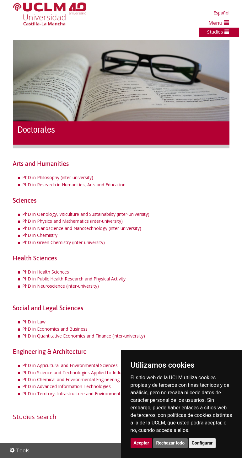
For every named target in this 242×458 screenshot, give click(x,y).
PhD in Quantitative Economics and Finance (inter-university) (83, 336)
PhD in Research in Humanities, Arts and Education (74, 185)
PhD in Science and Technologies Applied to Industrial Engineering (89, 372)
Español (221, 13)
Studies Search (34, 417)
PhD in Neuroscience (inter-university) (60, 286)
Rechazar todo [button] (170, 442)
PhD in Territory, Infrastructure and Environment (71, 394)
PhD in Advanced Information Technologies (66, 386)
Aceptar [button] (141, 442)
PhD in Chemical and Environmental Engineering (71, 379)
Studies (218, 32)
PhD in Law (34, 322)
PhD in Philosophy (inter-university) (57, 177)
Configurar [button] (202, 442)
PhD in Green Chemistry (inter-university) (63, 242)
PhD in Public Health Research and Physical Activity (74, 279)
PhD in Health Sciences (45, 272)
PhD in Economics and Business (55, 329)
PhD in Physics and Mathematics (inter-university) (72, 221)
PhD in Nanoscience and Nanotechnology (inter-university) (81, 228)
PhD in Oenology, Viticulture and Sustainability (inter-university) (85, 214)
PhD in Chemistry (39, 235)
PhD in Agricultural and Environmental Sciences (70, 365)
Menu (218, 22)
